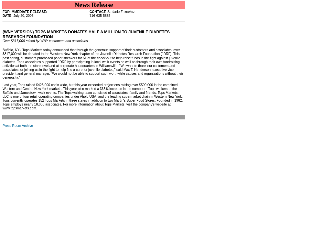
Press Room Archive (18, 126)
